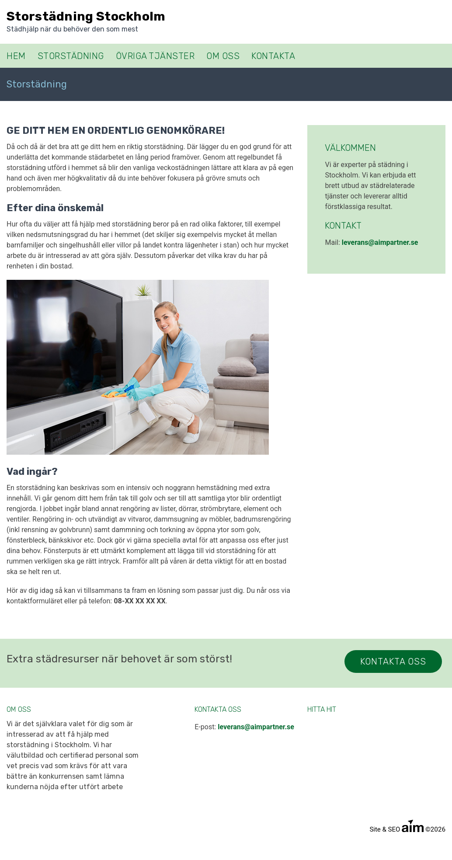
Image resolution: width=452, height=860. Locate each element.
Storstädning (71, 56)
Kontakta (273, 56)
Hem (16, 56)
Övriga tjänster (155, 56)
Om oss (223, 56)
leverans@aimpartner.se (380, 242)
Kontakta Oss (393, 661)
